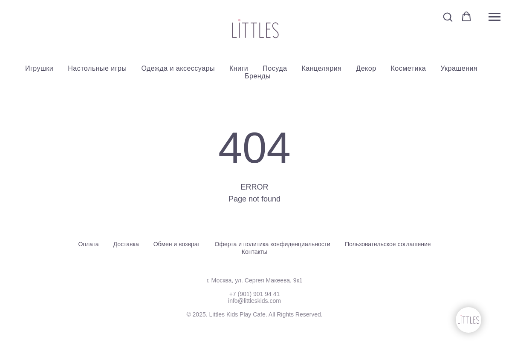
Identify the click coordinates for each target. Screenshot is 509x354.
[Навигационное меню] (494, 17)
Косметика (408, 68)
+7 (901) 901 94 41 (254, 294)
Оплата (88, 244)
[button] (447, 17)
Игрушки (39, 68)
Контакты (254, 251)
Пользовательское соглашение (388, 244)
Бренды (258, 76)
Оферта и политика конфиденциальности (272, 244)
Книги (238, 68)
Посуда (275, 68)
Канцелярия (321, 68)
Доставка (126, 244)
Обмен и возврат (176, 244)
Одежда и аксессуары (178, 68)
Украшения (458, 68)
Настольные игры (97, 68)
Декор (366, 68)
